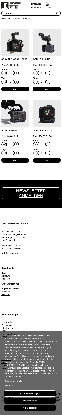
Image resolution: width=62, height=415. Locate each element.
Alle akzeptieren (30, 408)
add (15, 89)
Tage (3, 78)
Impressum (10, 385)
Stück (4, 69)
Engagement (7, 325)
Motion (5, 18)
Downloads (6, 322)
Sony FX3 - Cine (41, 59)
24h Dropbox (7, 328)
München (36, 7)
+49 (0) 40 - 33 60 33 (15, 237)
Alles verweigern (30, 400)
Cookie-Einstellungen (30, 393)
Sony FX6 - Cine (9, 130)
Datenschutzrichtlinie (14, 381)
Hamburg (5, 276)
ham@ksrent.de (8, 240)
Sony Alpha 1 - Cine (44, 130)
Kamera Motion (21, 18)
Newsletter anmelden (31, 193)
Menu (57, 6)
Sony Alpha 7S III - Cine (14, 59)
